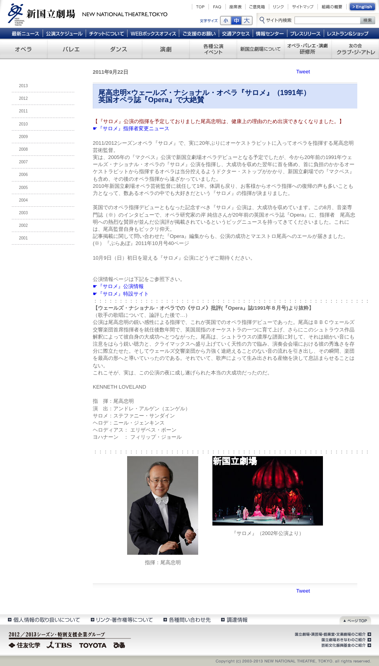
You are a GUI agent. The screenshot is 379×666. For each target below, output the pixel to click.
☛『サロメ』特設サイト (121, 294)
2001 (23, 238)
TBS (59, 644)
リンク (278, 6)
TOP (200, 6)
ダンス (118, 49)
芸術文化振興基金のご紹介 (345, 645)
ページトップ (355, 620)
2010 (23, 124)
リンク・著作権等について (121, 620)
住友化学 (25, 644)
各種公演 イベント (213, 49)
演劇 (166, 49)
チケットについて (106, 33)
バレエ (71, 49)
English (363, 6)
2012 (23, 98)
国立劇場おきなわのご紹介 (345, 640)
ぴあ (120, 644)
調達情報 (234, 620)
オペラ (23, 49)
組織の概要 (332, 6)
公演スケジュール (64, 33)
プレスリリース (305, 33)
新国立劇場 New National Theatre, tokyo (87, 14)
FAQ (217, 6)
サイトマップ (302, 6)
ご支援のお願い (199, 33)
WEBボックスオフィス (153, 33)
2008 (23, 149)
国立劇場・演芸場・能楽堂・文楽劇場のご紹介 (332, 634)
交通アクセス (236, 33)
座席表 (235, 6)
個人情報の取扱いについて (43, 620)
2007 (23, 162)
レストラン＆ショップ (348, 33)
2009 (23, 137)
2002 (23, 225)
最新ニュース (25, 33)
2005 (23, 187)
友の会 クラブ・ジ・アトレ (355, 49)
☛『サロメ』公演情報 (118, 286)
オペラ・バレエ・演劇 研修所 (308, 49)
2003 (23, 213)
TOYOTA (93, 644)
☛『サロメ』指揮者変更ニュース (131, 128)
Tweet (303, 72)
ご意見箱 (257, 6)
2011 (23, 111)
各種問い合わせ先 (186, 620)
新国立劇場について (260, 49)
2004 (23, 200)
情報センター (270, 33)
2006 (23, 174)
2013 (23, 86)
